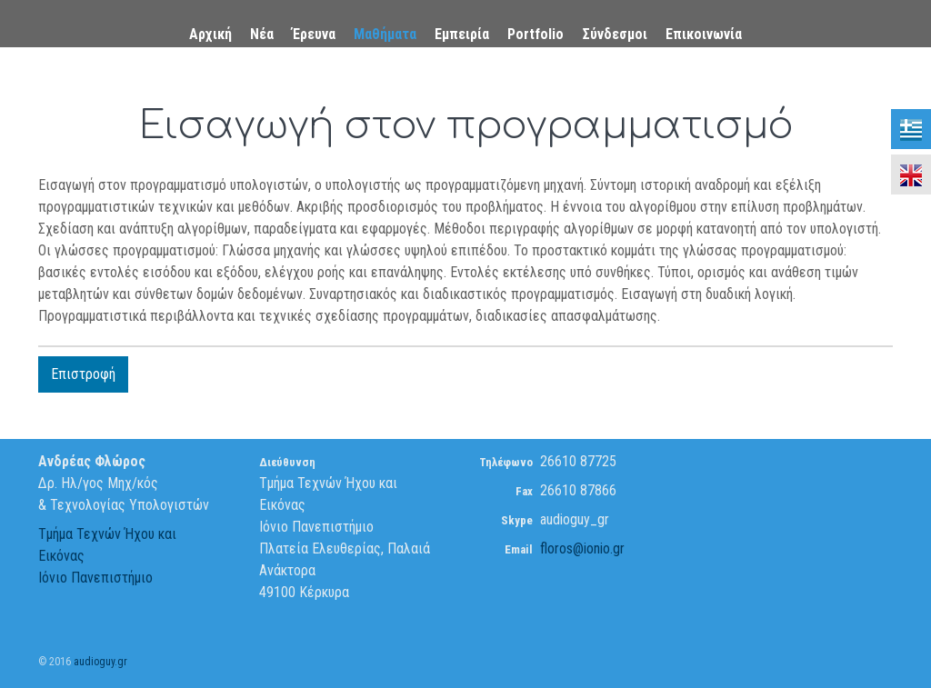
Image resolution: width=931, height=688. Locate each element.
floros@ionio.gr (582, 548)
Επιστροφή (83, 374)
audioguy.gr (100, 661)
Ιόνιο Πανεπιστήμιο (95, 577)
